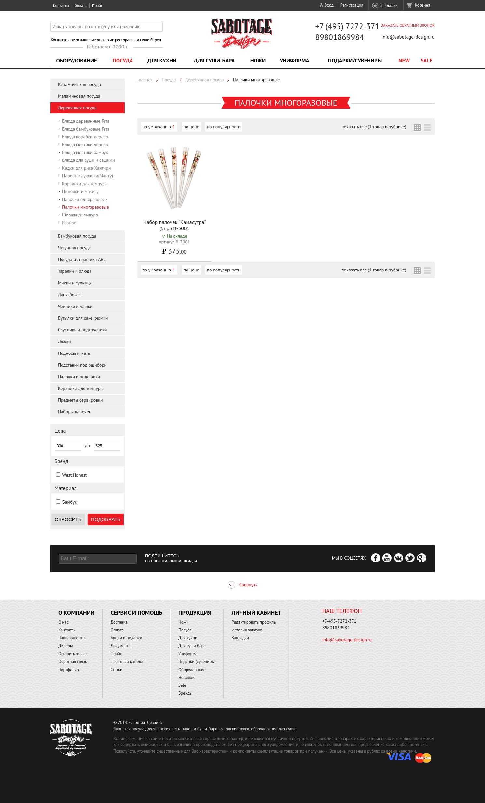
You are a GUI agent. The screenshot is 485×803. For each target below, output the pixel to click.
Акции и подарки (126, 638)
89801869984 (339, 37)
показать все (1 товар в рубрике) (373, 127)
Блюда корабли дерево (85, 137)
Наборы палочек (74, 412)
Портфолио (68, 669)
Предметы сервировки (80, 400)
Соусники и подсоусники (82, 330)
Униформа (294, 60)
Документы (121, 646)
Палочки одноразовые (84, 199)
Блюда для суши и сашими (88, 160)
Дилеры (65, 646)
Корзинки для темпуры (85, 184)
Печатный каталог (127, 661)
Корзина (422, 5)
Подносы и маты (74, 353)
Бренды (185, 693)
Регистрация (351, 5)
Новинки (186, 677)
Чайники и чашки (75, 306)
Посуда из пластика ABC (82, 259)
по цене (191, 127)
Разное (69, 223)
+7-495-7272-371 (339, 621)
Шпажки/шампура (80, 215)
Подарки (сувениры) (197, 661)
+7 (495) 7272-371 (347, 26)
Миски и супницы (75, 283)
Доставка (119, 622)
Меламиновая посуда (79, 96)
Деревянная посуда (77, 108)
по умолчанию (156, 127)
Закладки (388, 5)
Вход (329, 5)
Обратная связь (72, 661)
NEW (404, 60)
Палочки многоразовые (85, 207)
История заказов (247, 630)
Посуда (123, 60)
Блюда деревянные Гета (85, 121)
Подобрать (105, 519)
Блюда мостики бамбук (85, 152)
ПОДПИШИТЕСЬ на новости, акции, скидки (171, 558)
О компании (76, 612)
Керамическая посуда (79, 84)
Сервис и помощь (136, 612)
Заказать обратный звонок (408, 25)
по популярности (224, 127)
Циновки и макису (80, 191)
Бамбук (69, 502)
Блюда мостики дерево (85, 144)
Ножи (258, 60)
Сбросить (68, 519)
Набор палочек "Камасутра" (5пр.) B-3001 (174, 225)
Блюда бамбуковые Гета (86, 129)
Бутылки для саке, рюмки (83, 318)
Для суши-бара (214, 60)
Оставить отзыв (72, 654)
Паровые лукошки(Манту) (87, 176)
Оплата (81, 5)
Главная (145, 80)
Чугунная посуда (74, 248)
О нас (63, 622)
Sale (427, 60)
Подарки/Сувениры (355, 60)
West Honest (74, 475)
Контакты (61, 5)
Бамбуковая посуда (77, 236)
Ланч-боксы (69, 295)
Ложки (64, 341)
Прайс (97, 5)
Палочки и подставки (79, 377)
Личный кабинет (256, 612)
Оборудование (76, 60)
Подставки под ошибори (82, 365)
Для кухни (162, 60)
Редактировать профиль (254, 622)
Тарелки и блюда (74, 271)
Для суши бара (192, 646)
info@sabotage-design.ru (408, 37)
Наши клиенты (71, 638)
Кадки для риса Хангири (86, 168)
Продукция (194, 612)
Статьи (117, 669)
